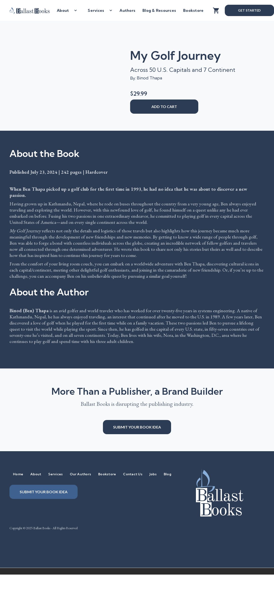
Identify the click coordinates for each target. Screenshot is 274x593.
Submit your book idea (137, 427)
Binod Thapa (149, 78)
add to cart (164, 106)
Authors (127, 10)
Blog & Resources (159, 10)
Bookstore (193, 10)
